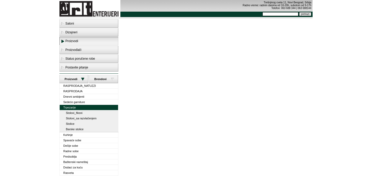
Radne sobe (71, 151)
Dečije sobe (70, 145)
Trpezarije (69, 107)
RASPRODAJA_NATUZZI (79, 85)
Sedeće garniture (74, 102)
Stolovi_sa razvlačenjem (81, 118)
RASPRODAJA (73, 91)
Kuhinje (68, 134)
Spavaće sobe (72, 140)
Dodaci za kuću (73, 167)
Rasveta (68, 172)
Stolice (70, 123)
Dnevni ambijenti (73, 96)
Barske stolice (74, 129)
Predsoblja (70, 156)
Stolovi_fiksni (74, 112)
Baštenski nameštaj (75, 162)
